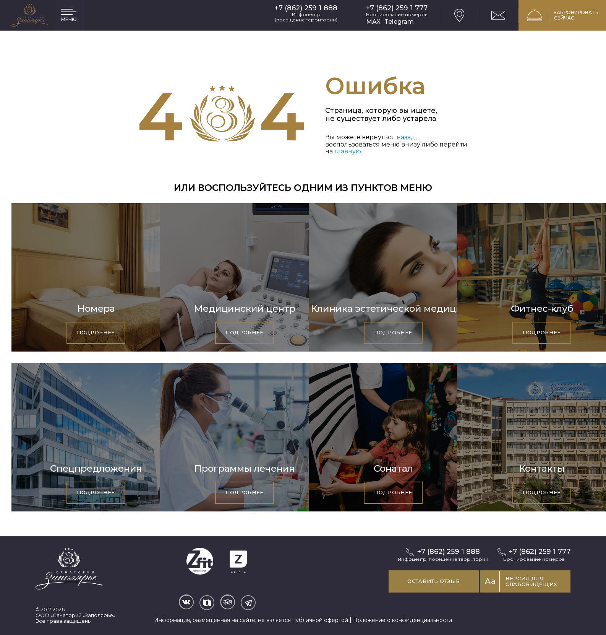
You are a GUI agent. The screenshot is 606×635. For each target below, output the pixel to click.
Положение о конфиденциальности (402, 618)
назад (406, 137)
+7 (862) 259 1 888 (306, 8)
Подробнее (96, 332)
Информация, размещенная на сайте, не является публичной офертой (251, 618)
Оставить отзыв (426, 581)
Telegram (399, 21)
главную (347, 151)
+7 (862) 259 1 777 (397, 8)
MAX (373, 21)
